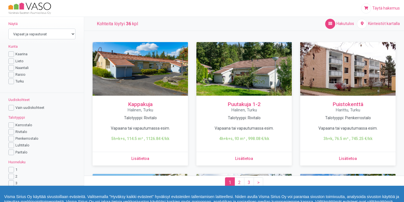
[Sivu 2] (239, 182)
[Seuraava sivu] (258, 182)
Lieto (19, 61)
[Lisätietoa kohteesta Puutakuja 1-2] (244, 158)
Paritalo (21, 152)
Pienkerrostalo (26, 138)
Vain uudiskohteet (29, 107)
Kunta (13, 46)
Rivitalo (21, 132)
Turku (19, 81)
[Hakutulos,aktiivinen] (339, 24)
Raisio (20, 74)
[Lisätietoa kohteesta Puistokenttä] (348, 158)
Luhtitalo (22, 145)
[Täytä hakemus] (380, 8)
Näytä (13, 24)
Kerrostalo (23, 125)
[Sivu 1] (230, 182)
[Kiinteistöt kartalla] (378, 24)
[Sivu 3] (249, 182)
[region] (42, 103)
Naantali (22, 68)
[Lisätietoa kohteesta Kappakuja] (140, 158)
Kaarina (21, 54)
